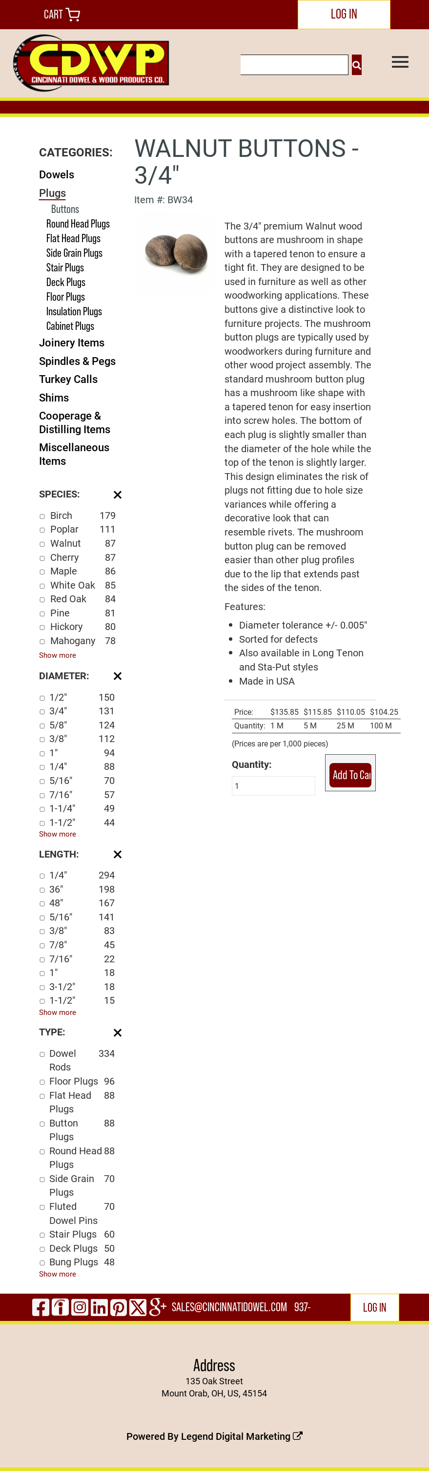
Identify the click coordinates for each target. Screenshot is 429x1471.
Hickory (83, 626)
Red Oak (83, 599)
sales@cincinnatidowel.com (229, 1307)
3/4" (82, 711)
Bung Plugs (82, 1262)
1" (82, 752)
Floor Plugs (65, 296)
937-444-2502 (303, 1310)
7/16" (82, 794)
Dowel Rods (82, 1060)
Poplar (83, 529)
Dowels (56, 174)
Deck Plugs (65, 281)
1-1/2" (82, 822)
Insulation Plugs (74, 311)
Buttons (65, 208)
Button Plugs (82, 1130)
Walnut (83, 543)
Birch (83, 515)
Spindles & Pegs (77, 361)
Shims (54, 397)
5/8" (82, 725)
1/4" (82, 766)
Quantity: (252, 764)
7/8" (82, 944)
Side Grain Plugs (74, 252)
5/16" (82, 780)
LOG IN (344, 13)
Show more (57, 655)
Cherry (83, 557)
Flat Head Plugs (73, 238)
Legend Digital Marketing (242, 1436)
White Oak (83, 585)
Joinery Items (71, 342)
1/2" (82, 697)
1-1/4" (82, 808)
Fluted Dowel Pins (82, 1213)
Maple (83, 571)
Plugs (52, 193)
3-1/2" (82, 986)
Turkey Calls (68, 379)
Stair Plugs (65, 267)
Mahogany (83, 640)
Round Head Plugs (78, 223)
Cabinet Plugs (70, 325)
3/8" (82, 738)
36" (82, 889)
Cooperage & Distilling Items (74, 422)
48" (82, 903)
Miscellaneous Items (74, 454)
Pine (83, 613)
